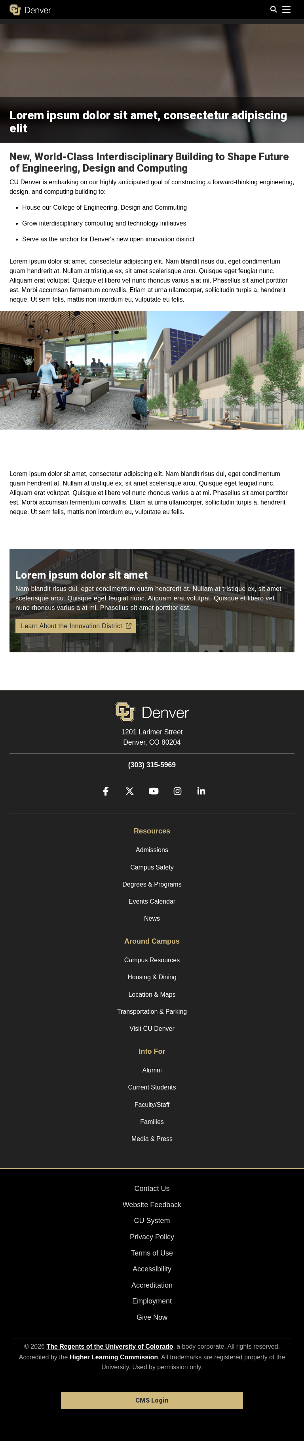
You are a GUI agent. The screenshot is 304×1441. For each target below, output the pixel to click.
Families (152, 1121)
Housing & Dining (152, 977)
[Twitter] (127, 802)
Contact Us (151, 1189)
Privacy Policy (152, 1237)
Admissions (152, 850)
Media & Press (152, 1138)
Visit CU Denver (152, 1028)
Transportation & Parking (152, 1011)
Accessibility (152, 1269)
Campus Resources (152, 960)
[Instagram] (174, 802)
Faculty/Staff (152, 1104)
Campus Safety (151, 867)
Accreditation (152, 1285)
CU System (152, 1221)
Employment (152, 1301)
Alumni (152, 1070)
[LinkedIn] (198, 802)
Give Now (152, 1317)
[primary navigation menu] (286, 10)
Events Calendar (152, 901)
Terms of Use (152, 1253)
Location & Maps (151, 994)
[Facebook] (103, 802)
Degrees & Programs (151, 884)
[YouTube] (151, 802)
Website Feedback (152, 1205)
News (152, 918)
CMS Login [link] (151, 1400)
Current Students (152, 1087)
